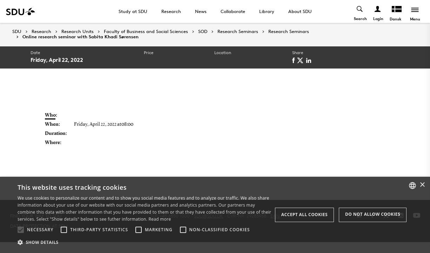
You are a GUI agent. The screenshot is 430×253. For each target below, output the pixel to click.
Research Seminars (237, 31)
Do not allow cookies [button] (372, 214)
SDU (16, 31)
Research (171, 11)
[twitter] (301, 60)
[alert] (215, 215)
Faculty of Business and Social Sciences (146, 31)
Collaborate (233, 11)
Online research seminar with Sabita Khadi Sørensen (80, 36)
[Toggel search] (360, 11)
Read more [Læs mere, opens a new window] (160, 219)
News (201, 11)
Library (266, 11)
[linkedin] (310, 60)
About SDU (300, 11)
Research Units (77, 31)
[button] (21, 230)
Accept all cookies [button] (304, 215)
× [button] (422, 185)
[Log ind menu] (378, 11)
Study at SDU (133, 11)
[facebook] (294, 60)
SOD (202, 31)
